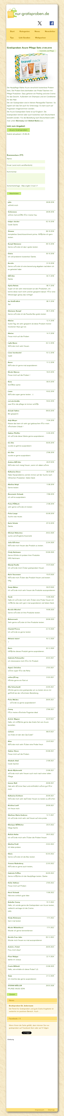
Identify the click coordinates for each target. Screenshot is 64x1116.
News (37, 31)
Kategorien (25, 31)
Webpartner (40, 37)
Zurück (12, 994)
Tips (12, 37)
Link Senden (24, 37)
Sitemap (51, 1110)
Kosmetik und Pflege (47, 51)
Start (12, 31)
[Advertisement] (19, 143)
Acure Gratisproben (18, 130)
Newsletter (50, 31)
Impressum (39, 1110)
